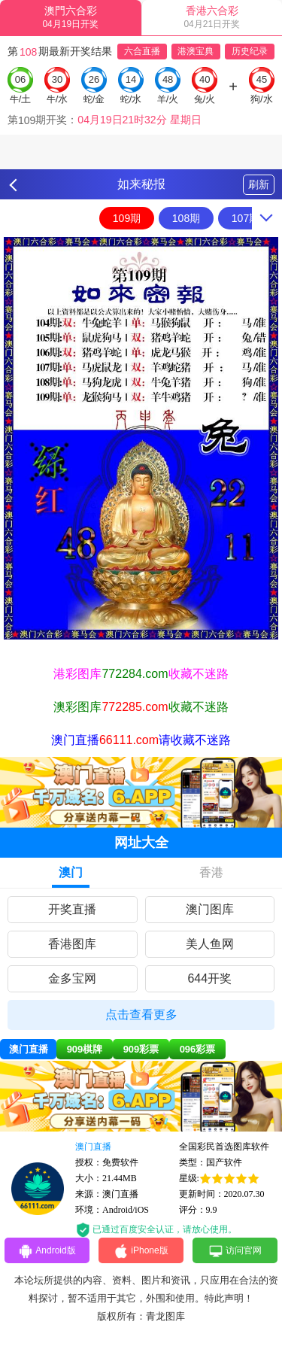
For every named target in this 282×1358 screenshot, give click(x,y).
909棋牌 (85, 1049)
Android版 (46, 1251)
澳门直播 (28, 1049)
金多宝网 (72, 978)
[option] (141, 438)
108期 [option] (186, 218)
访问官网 (235, 1251)
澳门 (71, 872)
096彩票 (198, 1049)
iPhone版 (141, 1251)
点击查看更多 (141, 1014)
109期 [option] (127, 218)
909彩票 (141, 1049)
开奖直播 (72, 909)
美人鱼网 (210, 943)
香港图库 (72, 943)
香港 (211, 872)
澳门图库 (210, 909)
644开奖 (209, 978)
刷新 (258, 184)
